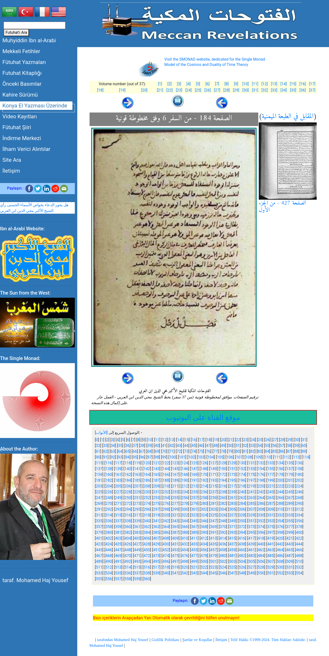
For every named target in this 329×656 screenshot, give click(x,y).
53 (252, 445)
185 (137, 480)
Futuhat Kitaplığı (22, 73)
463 (270, 550)
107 (239, 457)
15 (186, 439)
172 (223, 474)
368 (204, 526)
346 (204, 521)
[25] (198, 90)
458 (223, 550)
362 (146, 526)
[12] (264, 84)
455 (194, 550)
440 (261, 544)
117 (118, 463)
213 (194, 486)
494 (146, 561)
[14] (283, 84)
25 (260, 439)
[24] (188, 90)
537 (137, 573)
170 (204, 474)
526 (242, 567)
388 (185, 532)
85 (274, 451)
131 (251, 463)
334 (299, 515)
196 (242, 480)
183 (118, 480)
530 (280, 567)
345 (194, 521)
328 (242, 515)
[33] (274, 90)
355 (289, 521)
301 (194, 509)
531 (289, 567)
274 (146, 503)
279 (194, 503)
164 (146, 474)
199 (270, 480)
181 (99, 480)
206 (128, 486)
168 (185, 474)
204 (108, 486)
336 (108, 521)
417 (251, 538)
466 (299, 550)
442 (280, 544)
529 (270, 567)
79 (230, 451)
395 (251, 532)
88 (296, 451)
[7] (217, 84)
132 (261, 463)
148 (204, 468)
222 (280, 486)
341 (156, 521)
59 (296, 445)
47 (208, 445)
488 (299, 555)
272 (128, 503)
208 (146, 486)
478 (204, 555)
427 (137, 544)
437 (232, 544)
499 (194, 561)
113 (296, 457)
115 (99, 463)
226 (108, 492)
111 (277, 457)
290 (299, 503)
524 (223, 567)
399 (289, 532)
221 (270, 486)
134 (280, 463)
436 (223, 544)
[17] (312, 84)
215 (213, 486)
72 (179, 451)
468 (108, 555)
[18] (100, 90)
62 (105, 451)
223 (289, 486)
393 (232, 532)
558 (128, 579)
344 (185, 521)
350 (242, 521)
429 (156, 544)
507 (270, 561)
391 (213, 532)
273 (137, 503)
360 (128, 526)
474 (165, 555)
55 (267, 445)
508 (280, 561)
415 (232, 538)
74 (193, 451)
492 (128, 561)
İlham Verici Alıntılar (26, 149)
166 (165, 474)
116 (108, 463)
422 (299, 538)
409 (175, 538)
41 (164, 445)
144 (165, 468)
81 (245, 451)
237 (213, 492)
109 (258, 457)
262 (242, 497)
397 (270, 532)
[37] (312, 90)
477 (194, 555)
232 (165, 492)
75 (201, 451)
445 (99, 550)
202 (299, 480)
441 (270, 544)
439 (251, 544)
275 (156, 503)
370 (223, 526)
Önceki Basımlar (22, 84)
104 (210, 457)
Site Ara (11, 160)
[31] (255, 90)
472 (146, 555)
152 (242, 468)
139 (118, 468)
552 (280, 573)
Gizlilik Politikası (165, 640)
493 (137, 561)
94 (127, 457)
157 (289, 468)
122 (165, 463)
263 (251, 497)
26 (267, 439)
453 (175, 550)
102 (192, 457)
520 (185, 567)
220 (261, 486)
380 (108, 532)
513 (118, 567)
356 (299, 521)
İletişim (11, 171)
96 (142, 457)
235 (194, 492)
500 (204, 561)
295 (137, 509)
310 (280, 509)
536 (128, 573)
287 (270, 503)
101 (182, 457)
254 (165, 497)
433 (194, 544)
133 (270, 463)
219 (251, 486)
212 (185, 486)
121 (156, 463)
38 (142, 445)
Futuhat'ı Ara (16, 32)
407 (156, 538)
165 (156, 474)
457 (213, 550)
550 (261, 573)
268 (299, 497)
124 (185, 463)
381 (118, 532)
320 (165, 515)
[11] (255, 84)
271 (118, 503)
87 (289, 451)
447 (118, 550)
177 (270, 474)
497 (175, 561)
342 (165, 521)
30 (297, 439)
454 (185, 550)
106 (229, 457)
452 (165, 550)
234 (185, 492)
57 (282, 445)
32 (98, 445)
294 (128, 509)
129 (232, 463)
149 (213, 468)
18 (208, 439)
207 (137, 486)
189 (175, 480)
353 (270, 521)
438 (242, 544)
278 (185, 503)
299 (175, 509)
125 (194, 463)
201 (289, 480)
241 (251, 492)
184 (128, 480)
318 (146, 515)
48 (215, 445)
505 (251, 561)
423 (99, 544)
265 (270, 497)
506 (261, 561)
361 (137, 526)
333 (289, 515)
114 (306, 457)
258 (204, 497)
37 (135, 445)
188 (165, 480)
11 (157, 439)
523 (213, 567)
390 (204, 532)
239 (232, 492)
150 (223, 468)
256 (185, 497)
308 (261, 509)
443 (289, 544)
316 (128, 515)
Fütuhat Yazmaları (24, 62)
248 (108, 497)
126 (204, 463)
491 (118, 561)
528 (261, 567)
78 (223, 451)
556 (108, 579)
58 (289, 445)
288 (280, 503)
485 (270, 555)
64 (120, 451)
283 (232, 503)
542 (185, 573)
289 (289, 503)
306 (242, 509)
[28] (226, 90)
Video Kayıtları (19, 116)
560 (146, 579)
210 (165, 486)
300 (185, 509)
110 (268, 457)
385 (156, 532)
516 (146, 567)
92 (113, 457)
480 (223, 555)
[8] (226, 84)
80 (238, 451)
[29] (236, 90)
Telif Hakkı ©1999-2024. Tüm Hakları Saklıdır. (268, 640)
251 (137, 497)
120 (146, 463)
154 (261, 468)
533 (99, 573)
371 (232, 526)
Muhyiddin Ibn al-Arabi (29, 40)
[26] (207, 90)
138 (108, 468)
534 (108, 573)
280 (204, 503)
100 (172, 457)
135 (289, 463)
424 (108, 544)
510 (299, 561)
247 (99, 497)
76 (208, 451)
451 (156, 550)
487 (289, 555)
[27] (217, 90)
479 (213, 555)
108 (248, 457)
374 (261, 526)
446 (108, 550)
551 (270, 573)
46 (201, 445)
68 (149, 451)
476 (185, 555)
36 (127, 445)
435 (213, 544)
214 (204, 486)
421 (289, 538)
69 (157, 451)
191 (194, 480)
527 (251, 567)
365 (175, 526)
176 (261, 474)
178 (280, 474)
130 (242, 463)
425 (118, 544)
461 (251, 550)
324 (204, 515)
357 (99, 526)
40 (157, 445)
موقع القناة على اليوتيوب (203, 417)
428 (146, 544)
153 (251, 468)
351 (251, 521)
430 (165, 544)
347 (213, 521)
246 (299, 492)
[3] (179, 84)
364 (165, 526)
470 (128, 555)
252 (146, 497)
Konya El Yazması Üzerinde (34, 105)
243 (270, 492)
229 (137, 492)
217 (232, 486)
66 (135, 451)
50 (230, 445)
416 (242, 538)
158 (299, 468)
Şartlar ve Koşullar (197, 640)
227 (118, 492)
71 (171, 451)
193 (213, 480)
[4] (188, 84)
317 (137, 515)
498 (185, 561)
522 (204, 567)
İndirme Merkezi (21, 138)
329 (251, 515)
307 (251, 509)
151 (232, 468)
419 (270, 538)
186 (146, 480)
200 (280, 480)
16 (194, 439)
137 (99, 468)
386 (165, 532)
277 (175, 503)
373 (251, 526)
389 (194, 532)
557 (118, 579)
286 (261, 503)
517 (156, 567)
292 (108, 509)
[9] (236, 84)
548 (242, 573)
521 (194, 567)
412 (204, 538)
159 (99, 474)
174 (242, 474)
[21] (160, 90)
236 (204, 492)
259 (213, 497)
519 (175, 567)
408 (165, 538)
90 (98, 457)
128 (223, 463)
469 (118, 555)
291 (99, 509)
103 (201, 457)
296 (146, 509)
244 (280, 492)
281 (213, 503)
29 (289, 439)
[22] (169, 90)
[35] (293, 90)
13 (172, 439)
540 (165, 573)
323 (194, 515)
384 (146, 532)
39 (149, 445)
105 (220, 457)
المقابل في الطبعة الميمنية (288, 116)
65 (127, 451)
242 (261, 492)
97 (149, 457)
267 (289, 497)
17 (201, 439)
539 (156, 573)
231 (156, 492)
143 (156, 468)
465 (289, 550)
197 (251, 480)
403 (118, 538)
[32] (264, 90)
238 (223, 492)
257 (194, 497)
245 (289, 492)
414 (223, 538)
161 (118, 474)
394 (242, 532)
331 (270, 515)
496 (165, 561)
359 (118, 526)
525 (232, 567)
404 (128, 538)
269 (99, 503)
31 (304, 439)
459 (232, 550)
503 (232, 561)
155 (270, 468)
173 (232, 474)
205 (118, 486)
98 (157, 457)
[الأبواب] (101, 432)
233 (175, 492)
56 (274, 445)
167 (175, 474)
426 (128, 544)
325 (213, 515)
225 (99, 492)
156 (280, 468)
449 (137, 550)
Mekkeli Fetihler (21, 51)
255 (175, 497)
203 (99, 486)
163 (137, 474)
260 (223, 497)
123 (175, 463)
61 (98, 451)
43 (179, 445)
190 (185, 480)
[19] (122, 90)
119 (137, 463)
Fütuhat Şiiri (16, 127)
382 (128, 532)
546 (223, 573)
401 (99, 538)
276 (165, 503)
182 (108, 480)
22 (238, 439)
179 (289, 474)
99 (164, 457)
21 (231, 439)
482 (242, 555)
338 (128, 521)
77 (215, 451)
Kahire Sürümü (20, 95)
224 (299, 486)
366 (185, 526)
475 (175, 555)
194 (223, 480)
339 (137, 521)
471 (137, 555)
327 (232, 515)
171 (213, 474)
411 (194, 538)
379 (99, 532)
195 (232, 480)
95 (135, 457)
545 (213, 573)
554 (299, 573)
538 (146, 573)
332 (280, 515)
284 (242, 503)
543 (194, 573)
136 (299, 463)
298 (165, 509)
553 (289, 573)
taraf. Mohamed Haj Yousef (35, 580)
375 (270, 526)
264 (261, 497)
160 (108, 474)
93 (120, 457)
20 (223, 439)
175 (251, 474)
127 (213, 463)
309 (270, 509)
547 (232, 573)
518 (165, 567)
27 (275, 439)
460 (242, 550)
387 (175, 532)
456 (204, 550)
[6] (207, 84)
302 (204, 509)
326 (223, 515)
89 (304, 451)
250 (128, 497)
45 (193, 445)
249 (118, 497)
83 (260, 451)
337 (118, 521)
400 (299, 532)
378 (299, 526)
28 (282, 439)
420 (280, 538)
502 (223, 561)
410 (185, 538)
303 (213, 509)
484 (261, 555)
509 (289, 561)
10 (150, 439)
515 (137, 567)
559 (137, 579)
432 (185, 544)
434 (204, 544)
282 (223, 503)
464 (280, 550)
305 (232, 509)
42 (171, 445)
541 (175, 573)
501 (213, 561)
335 (99, 521)
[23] (179, 90)
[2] (170, 84)
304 (223, 509)
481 (232, 555)
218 (242, 486)
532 (299, 567)
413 (213, 538)
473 (156, 555)
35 (120, 445)
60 (304, 445)
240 (242, 492)
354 (280, 521)
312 (299, 509)
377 (289, 526)
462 (261, 550)
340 (146, 521)
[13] (274, 84)
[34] (283, 90)
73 (186, 451)
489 (99, 561)
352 (261, 521)
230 (146, 492)
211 (175, 486)
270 (108, 503)
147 (194, 468)
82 (252, 451)
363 (156, 526)
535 (118, 573)
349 (232, 521)
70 (164, 451)
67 (142, 451)
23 (245, 439)
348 (223, 521)
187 (156, 480)
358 (108, 526)
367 (194, 526)
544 (204, 573)
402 (108, 538)
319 (156, 515)
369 (213, 526)
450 (146, 550)
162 (128, 474)
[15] (293, 84)
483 (251, 555)
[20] (144, 90)
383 (137, 532)
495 (156, 561)
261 (232, 497)
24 (253, 439)
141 (137, 468)
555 (99, 579)
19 (216, 439)
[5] (198, 84)
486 (280, 555)
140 (128, 468)
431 (175, 544)
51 (238, 445)
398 (280, 532)
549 (251, 573)
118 (128, 463)
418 (261, 538)
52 (245, 445)
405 (137, 538)
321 (175, 515)
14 (179, 439)
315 (118, 515)
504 (242, 561)
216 (223, 486)
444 (299, 544)
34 (113, 445)
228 (128, 492)
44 (186, 445)
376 (280, 526)
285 (251, 503)
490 (108, 561)
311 (289, 509)
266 (280, 497)
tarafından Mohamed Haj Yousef (122, 640)
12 (164, 439)
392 (223, 532)
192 (204, 480)
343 (175, 521)
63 (113, 451)
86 (282, 451)
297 (156, 509)
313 (99, 515)
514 (128, 567)
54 (260, 445)
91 (105, 457)
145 (175, 468)
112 (287, 457)
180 (299, 474)
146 (185, 468)
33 (105, 445)
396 (261, 532)
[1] (160, 84)
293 (118, 509)
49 (223, 445)
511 (99, 567)
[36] (302, 90)
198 (261, 480)
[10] (245, 84)
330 (261, 515)
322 (185, 515)
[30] (245, 90)
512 (108, 567)
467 (99, 555)
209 (156, 486)
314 (108, 515)
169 (194, 474)
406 (146, 538)
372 (242, 526)
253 (156, 497)
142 (146, 468)
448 (128, 550)
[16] (302, 84)
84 (267, 451)
